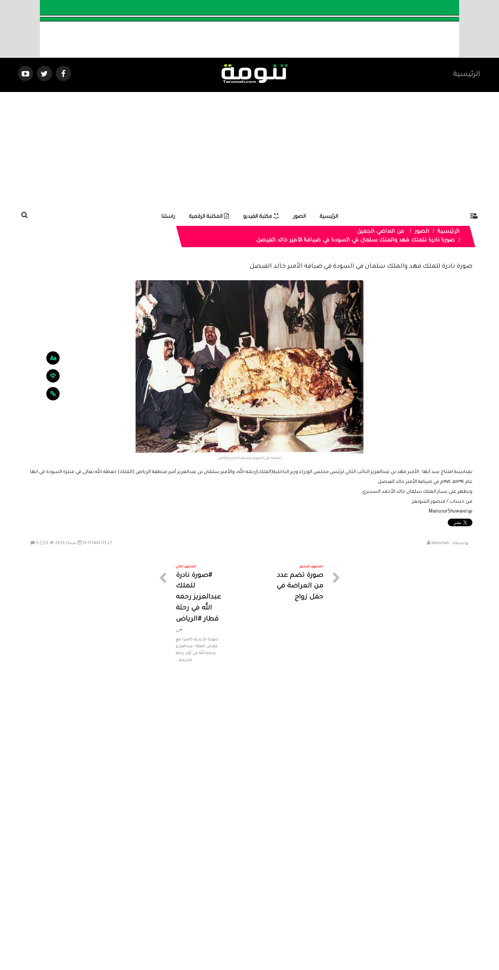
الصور (299, 217)
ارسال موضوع (179, 902)
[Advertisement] (249, 149)
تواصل (211, 902)
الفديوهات (268, 902)
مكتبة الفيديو (261, 217)
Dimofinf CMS (256, 938)
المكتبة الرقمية (209, 217)
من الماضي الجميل (381, 232)
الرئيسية (466, 75)
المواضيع (298, 902)
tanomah (440, 543)
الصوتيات (238, 902)
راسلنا (168, 217)
